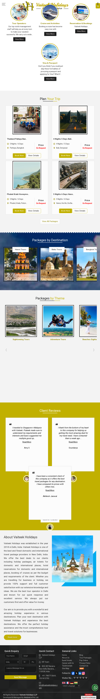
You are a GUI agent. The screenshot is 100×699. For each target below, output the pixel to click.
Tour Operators (19, 23)
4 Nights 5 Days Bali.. (62, 139)
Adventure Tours (58, 339)
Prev (6, 265)
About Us (65, 604)
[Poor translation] (9, 661)
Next (93, 265)
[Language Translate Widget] (71, 631)
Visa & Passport (50, 63)
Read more (12, 583)
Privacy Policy (84, 609)
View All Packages (50, 221)
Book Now (19, 155)
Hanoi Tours (20, 249)
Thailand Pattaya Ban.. (17, 139)
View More (19, 39)
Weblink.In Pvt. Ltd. (31, 643)
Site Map (65, 614)
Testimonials (67, 612)
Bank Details (67, 606)
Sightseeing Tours (21, 339)
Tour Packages (85, 604)
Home (64, 601)
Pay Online (83, 606)
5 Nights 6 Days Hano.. (63, 194)
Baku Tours (57, 249)
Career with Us (68, 609)
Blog (81, 601)
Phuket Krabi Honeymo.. (18, 194)
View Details (33, 155)
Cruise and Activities (50, 23)
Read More (26, 388)
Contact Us (83, 612)
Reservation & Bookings (81, 23)
